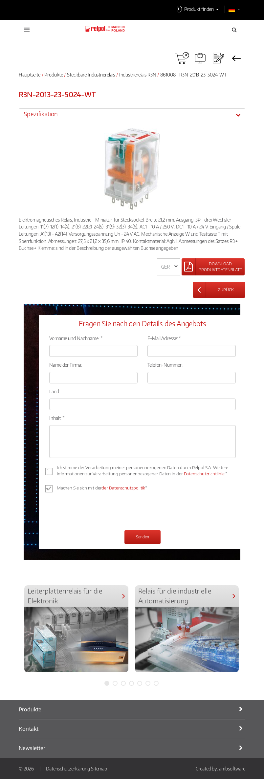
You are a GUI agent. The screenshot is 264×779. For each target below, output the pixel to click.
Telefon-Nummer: (165, 365)
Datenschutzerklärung (68, 768)
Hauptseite (29, 74)
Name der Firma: (65, 365)
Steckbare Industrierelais (91, 74)
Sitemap (99, 768)
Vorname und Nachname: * (76, 338)
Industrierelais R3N (137, 74)
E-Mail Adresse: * (164, 338)
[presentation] (99, 512)
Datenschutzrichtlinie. (205, 473)
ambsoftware (232, 768)
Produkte (53, 74)
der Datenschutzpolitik (123, 487)
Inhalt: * (57, 418)
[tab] (132, 114)
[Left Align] (213, 266)
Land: (54, 391)
